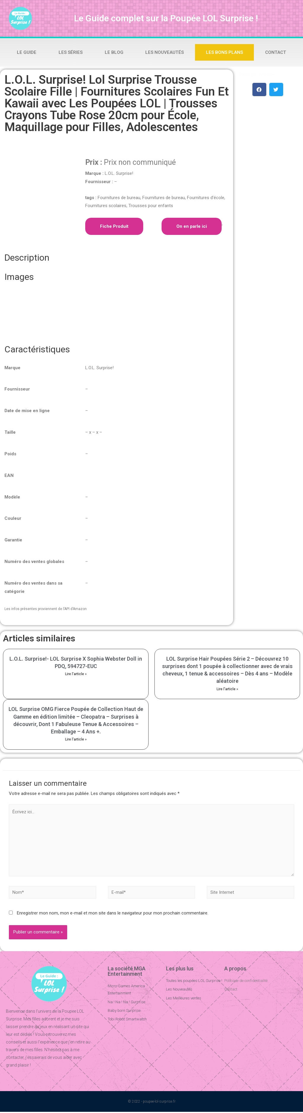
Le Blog (114, 52)
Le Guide (26, 52)
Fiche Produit (114, 226)
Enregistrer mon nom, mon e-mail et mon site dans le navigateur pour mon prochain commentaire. (112, 914)
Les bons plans (224, 52)
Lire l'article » (76, 674)
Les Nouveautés (164, 52)
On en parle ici (191, 226)
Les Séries (71, 52)
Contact (275, 52)
